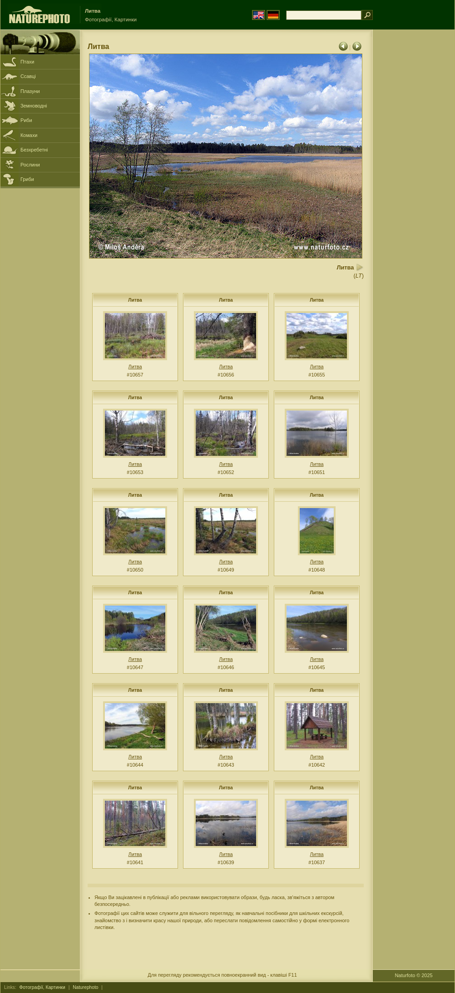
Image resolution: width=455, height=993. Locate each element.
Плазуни (30, 91)
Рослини (30, 164)
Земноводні (33, 105)
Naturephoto (85, 987)
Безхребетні (34, 149)
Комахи (28, 135)
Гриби (27, 179)
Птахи (27, 61)
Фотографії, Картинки (42, 987)
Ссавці (28, 76)
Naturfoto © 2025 (414, 975)
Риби (26, 120)
